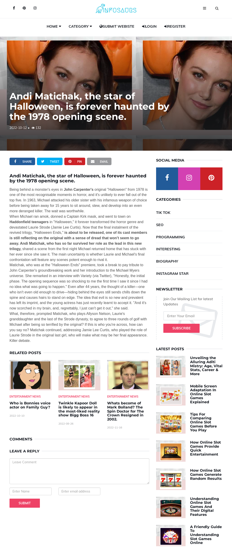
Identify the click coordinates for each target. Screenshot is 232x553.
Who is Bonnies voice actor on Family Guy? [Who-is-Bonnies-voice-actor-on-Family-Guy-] (30, 405)
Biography (167, 261)
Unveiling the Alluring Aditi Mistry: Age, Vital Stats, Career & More (206, 366)
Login (149, 26)
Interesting (168, 249)
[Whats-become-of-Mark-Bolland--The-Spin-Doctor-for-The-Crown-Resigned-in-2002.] (128, 375)
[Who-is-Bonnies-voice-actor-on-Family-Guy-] (31, 375)
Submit (25, 503)
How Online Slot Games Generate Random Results (206, 474)
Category (79, 26)
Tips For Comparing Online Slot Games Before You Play (203, 422)
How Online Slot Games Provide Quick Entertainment (205, 448)
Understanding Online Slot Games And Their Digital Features (204, 507)
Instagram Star (172, 273)
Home (52, 26)
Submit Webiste (116, 26)
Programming (170, 237)
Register (174, 26)
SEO (160, 224)
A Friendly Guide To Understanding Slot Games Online (206, 535)
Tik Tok (163, 212)
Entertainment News (25, 396)
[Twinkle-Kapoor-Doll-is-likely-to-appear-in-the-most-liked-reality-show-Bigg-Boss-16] (79, 375)
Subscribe (181, 328)
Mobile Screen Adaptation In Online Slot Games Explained (203, 394)
